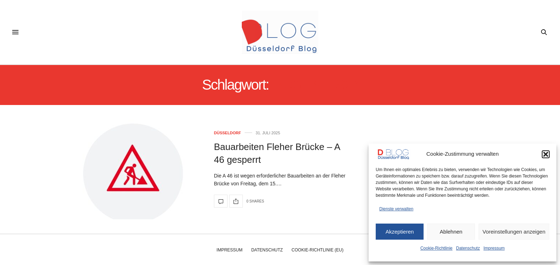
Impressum (494, 248)
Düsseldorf (227, 133)
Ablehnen (451, 232)
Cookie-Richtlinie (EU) (317, 250)
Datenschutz (468, 248)
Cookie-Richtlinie (436, 248)
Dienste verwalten (396, 208)
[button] (545, 154)
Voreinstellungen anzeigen (513, 232)
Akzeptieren (399, 232)
